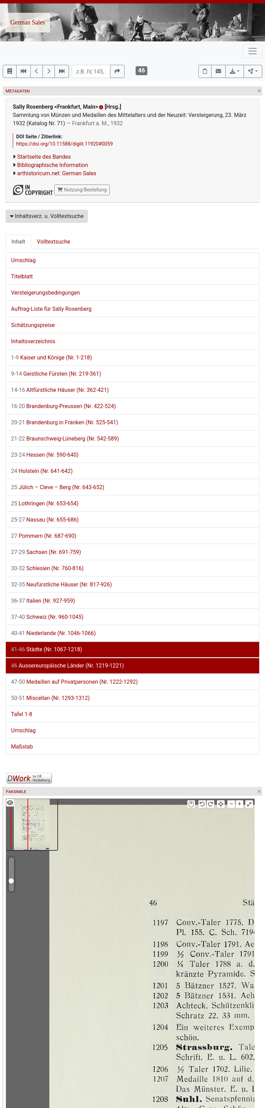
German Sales (27, 22)
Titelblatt (22, 276)
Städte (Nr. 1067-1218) (46, 649)
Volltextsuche (53, 241)
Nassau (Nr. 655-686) (45, 519)
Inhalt (18, 241)
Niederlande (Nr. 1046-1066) (53, 633)
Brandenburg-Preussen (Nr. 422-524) (63, 406)
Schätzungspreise (33, 325)
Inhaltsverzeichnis (33, 341)
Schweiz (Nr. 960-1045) (47, 617)
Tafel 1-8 (21, 714)
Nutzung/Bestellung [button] (82, 189)
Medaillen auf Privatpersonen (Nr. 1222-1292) (74, 682)
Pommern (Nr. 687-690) (43, 536)
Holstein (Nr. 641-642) (42, 471)
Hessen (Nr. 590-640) (45, 455)
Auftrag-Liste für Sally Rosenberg (51, 309)
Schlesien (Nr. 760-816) (47, 568)
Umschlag (23, 260)
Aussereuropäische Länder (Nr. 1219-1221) (67, 665)
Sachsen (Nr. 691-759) (46, 552)
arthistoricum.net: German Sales (56, 173)
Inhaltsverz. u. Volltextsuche (47, 216)
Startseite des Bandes (44, 157)
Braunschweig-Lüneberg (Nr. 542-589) (65, 438)
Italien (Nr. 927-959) (43, 600)
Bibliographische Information (52, 165)
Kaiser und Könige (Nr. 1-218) (51, 357)
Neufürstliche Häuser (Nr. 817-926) (61, 584)
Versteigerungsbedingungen (45, 292)
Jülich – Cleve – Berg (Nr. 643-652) (57, 487)
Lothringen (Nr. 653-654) (45, 503)
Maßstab (22, 746)
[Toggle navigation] (252, 51)
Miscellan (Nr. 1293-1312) (50, 698)
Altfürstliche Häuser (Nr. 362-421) (60, 390)
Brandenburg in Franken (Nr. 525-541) (64, 422)
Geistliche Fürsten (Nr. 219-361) (56, 373)
